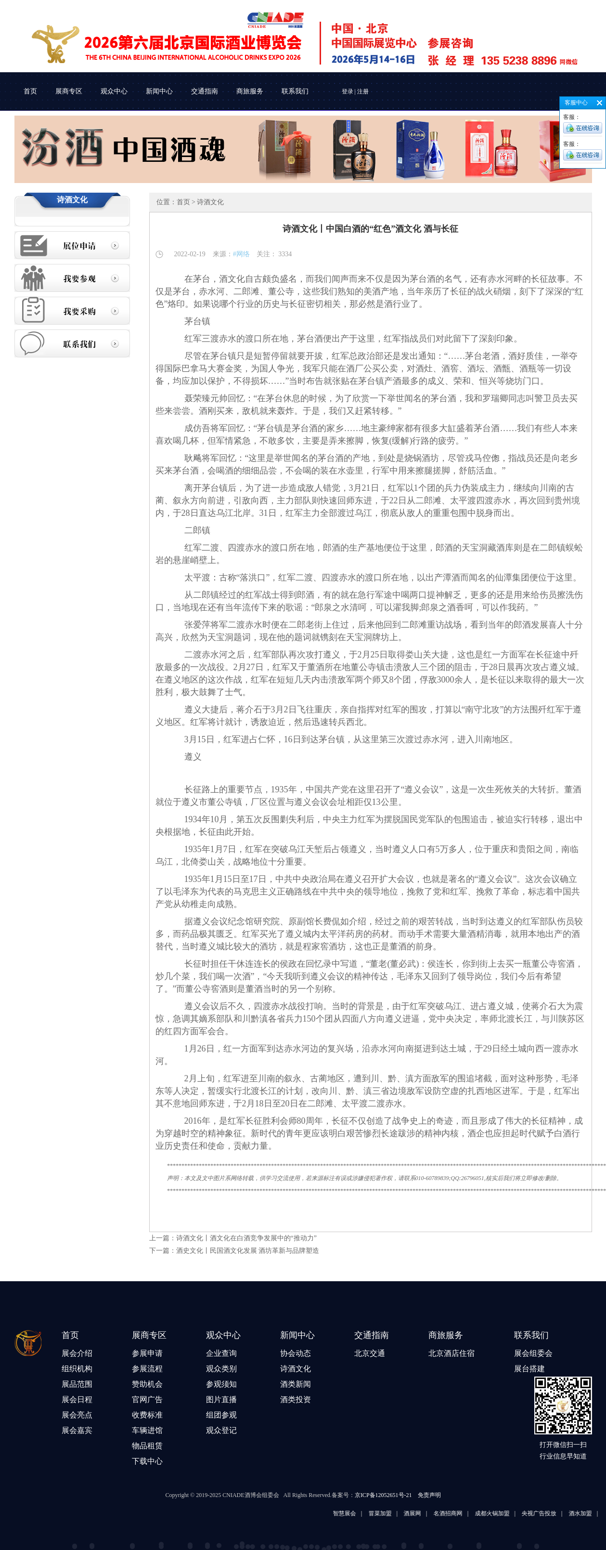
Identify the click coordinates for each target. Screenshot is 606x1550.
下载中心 (147, 1461)
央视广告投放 (546, 1513)
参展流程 (147, 1369)
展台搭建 (529, 1369)
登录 (347, 91)
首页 (30, 91)
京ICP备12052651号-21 (383, 1495)
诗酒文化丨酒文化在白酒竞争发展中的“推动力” (246, 1238)
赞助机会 (147, 1384)
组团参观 (221, 1415)
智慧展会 (351, 1513)
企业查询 (221, 1353)
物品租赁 (147, 1446)
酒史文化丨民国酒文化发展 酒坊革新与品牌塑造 (248, 1250)
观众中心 (114, 91)
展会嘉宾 (77, 1430)
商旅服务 (249, 91)
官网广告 (147, 1399)
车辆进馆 (147, 1430)
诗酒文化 (295, 1369)
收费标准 (147, 1415)
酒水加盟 (587, 1513)
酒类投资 (295, 1399)
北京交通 (369, 1353)
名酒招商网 (455, 1513)
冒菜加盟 (387, 1513)
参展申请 (147, 1353)
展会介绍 (77, 1353)
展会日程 (77, 1399)
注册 (363, 91)
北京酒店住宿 (451, 1353)
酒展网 (419, 1513)
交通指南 (204, 91)
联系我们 (295, 91)
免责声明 (429, 1495)
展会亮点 (77, 1415)
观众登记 (221, 1430)
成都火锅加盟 (499, 1513)
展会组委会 (533, 1353)
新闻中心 (159, 91)
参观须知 (221, 1384)
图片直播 (221, 1399)
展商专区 (68, 91)
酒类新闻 (295, 1384)
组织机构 (77, 1369)
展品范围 (77, 1384)
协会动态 (295, 1353)
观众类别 (221, 1369)
